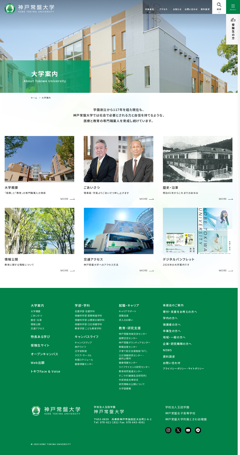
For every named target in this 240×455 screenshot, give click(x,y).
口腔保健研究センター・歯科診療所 (131, 357)
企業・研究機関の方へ (177, 343)
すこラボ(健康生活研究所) (133, 375)
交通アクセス (37, 328)
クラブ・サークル (83, 355)
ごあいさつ (36, 315)
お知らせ (177, 9)
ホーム (34, 97)
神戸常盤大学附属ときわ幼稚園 (186, 419)
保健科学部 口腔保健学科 (88, 324)
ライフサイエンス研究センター (134, 367)
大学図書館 (125, 388)
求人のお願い (126, 319)
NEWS (167, 350)
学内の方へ (170, 318)
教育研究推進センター (130, 371)
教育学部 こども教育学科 (88, 328)
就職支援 (124, 315)
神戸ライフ (80, 346)
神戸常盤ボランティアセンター (135, 342)
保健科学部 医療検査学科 (88, 315)
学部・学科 (82, 305)
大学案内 (37, 305)
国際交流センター (128, 338)
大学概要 (35, 311)
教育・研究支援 (130, 328)
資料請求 (205, 9)
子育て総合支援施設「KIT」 (133, 351)
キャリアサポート (127, 311)
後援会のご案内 (173, 305)
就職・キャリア (129, 305)
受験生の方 (233, 31)
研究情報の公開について (132, 384)
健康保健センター (84, 364)
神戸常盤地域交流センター (133, 333)
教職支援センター (128, 346)
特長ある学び (40, 337)
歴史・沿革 (36, 319)
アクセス (163, 9)
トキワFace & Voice (45, 371)
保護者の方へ (172, 324)
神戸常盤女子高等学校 (180, 413)
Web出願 (38, 363)
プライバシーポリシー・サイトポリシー (183, 368)
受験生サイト (40, 345)
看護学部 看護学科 (85, 311)
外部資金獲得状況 (128, 379)
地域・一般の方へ (174, 337)
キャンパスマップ (83, 342)
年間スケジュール (84, 359)
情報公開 (35, 324)
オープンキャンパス (44, 354)
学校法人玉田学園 (177, 407)
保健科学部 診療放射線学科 (90, 319)
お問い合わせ (191, 9)
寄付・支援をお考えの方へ (180, 311)
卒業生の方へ (172, 331)
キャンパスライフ (87, 337)
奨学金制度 (81, 351)
